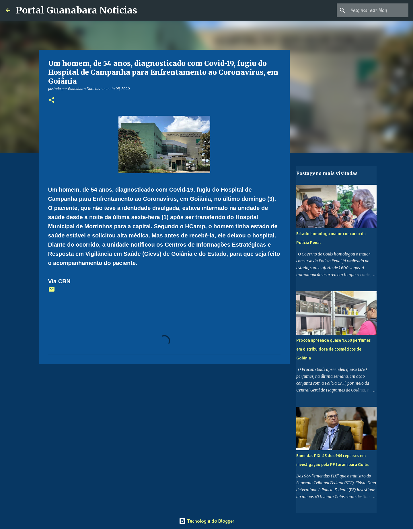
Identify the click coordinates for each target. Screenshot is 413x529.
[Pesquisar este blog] (378, 10)
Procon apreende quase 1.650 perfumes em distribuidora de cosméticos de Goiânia (333, 349)
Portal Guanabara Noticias (76, 10)
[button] (51, 100)
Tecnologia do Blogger (206, 521)
